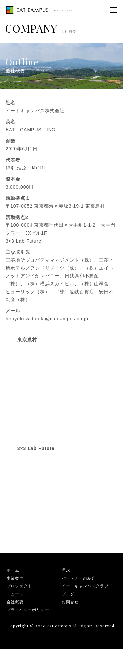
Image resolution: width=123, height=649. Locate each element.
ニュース (15, 593)
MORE (39, 168)
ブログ (68, 593)
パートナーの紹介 (79, 578)
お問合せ (70, 601)
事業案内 (15, 578)
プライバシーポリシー (28, 609)
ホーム (13, 570)
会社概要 (15, 601)
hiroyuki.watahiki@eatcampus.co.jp (47, 318)
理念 (66, 570)
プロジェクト (19, 585)
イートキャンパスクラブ (85, 585)
